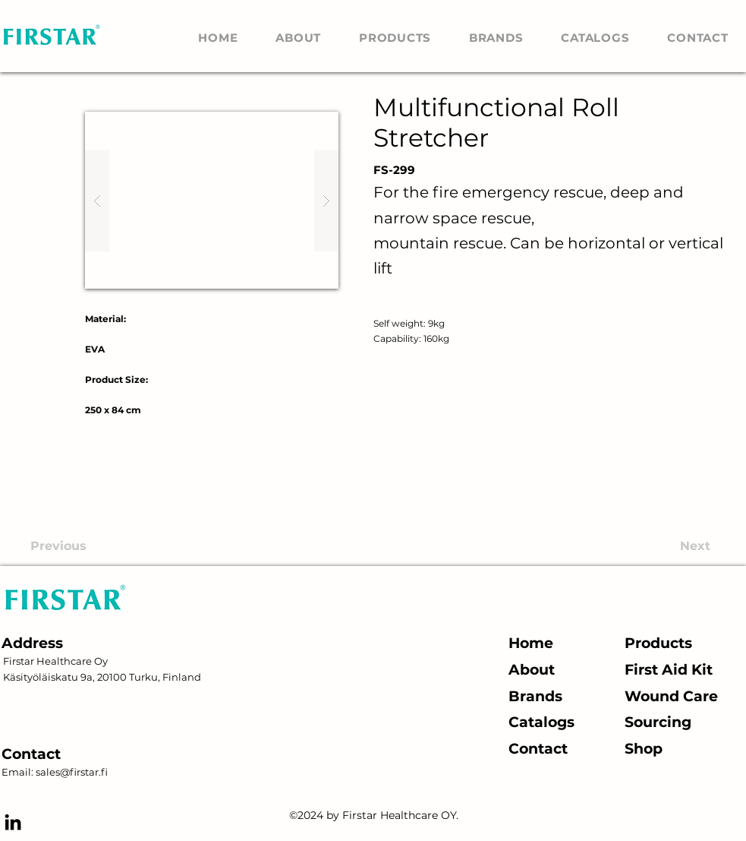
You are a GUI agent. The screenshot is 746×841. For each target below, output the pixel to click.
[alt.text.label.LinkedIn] (13, 822)
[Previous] (105, 546)
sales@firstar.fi (72, 772)
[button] (211, 200)
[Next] (653, 546)
